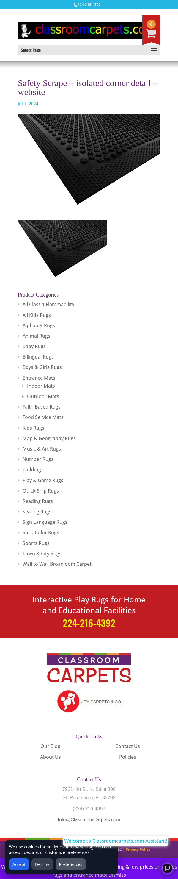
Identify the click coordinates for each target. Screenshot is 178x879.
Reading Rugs (38, 501)
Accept (19, 864)
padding (32, 469)
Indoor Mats (41, 386)
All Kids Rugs (37, 315)
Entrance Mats (39, 378)
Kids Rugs (33, 428)
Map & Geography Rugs (49, 438)
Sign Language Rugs (45, 522)
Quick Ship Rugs (41, 490)
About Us (50, 757)
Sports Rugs (36, 543)
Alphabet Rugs (39, 325)
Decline (42, 864)
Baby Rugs (34, 346)
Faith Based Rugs (42, 406)
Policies (127, 757)
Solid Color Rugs (41, 532)
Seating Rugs (37, 511)
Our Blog (50, 746)
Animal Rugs (36, 336)
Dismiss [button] (117, 875)
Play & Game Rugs (43, 480)
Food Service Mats (43, 417)
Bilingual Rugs (38, 356)
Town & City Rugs (42, 553)
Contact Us (127, 746)
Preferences (70, 864)
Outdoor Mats (43, 396)
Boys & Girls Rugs (42, 367)
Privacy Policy (138, 849)
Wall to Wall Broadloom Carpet (57, 564)
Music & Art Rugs (42, 448)
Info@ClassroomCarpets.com (89, 819)
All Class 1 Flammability (48, 304)
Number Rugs (38, 459)
